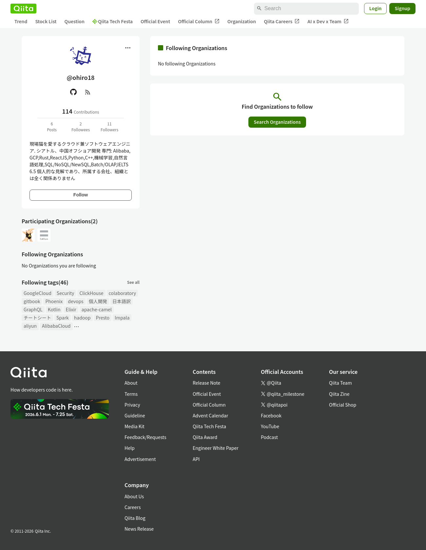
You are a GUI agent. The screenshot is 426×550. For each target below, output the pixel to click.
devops (75, 301)
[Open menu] (127, 47)
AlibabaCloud (56, 325)
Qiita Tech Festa (112, 21)
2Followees (80, 126)
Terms (131, 394)
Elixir (71, 309)
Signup (402, 8)
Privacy (132, 404)
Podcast (269, 437)
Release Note (206, 382)
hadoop (82, 317)
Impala (122, 317)
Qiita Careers (282, 21)
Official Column (199, 21)
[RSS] (88, 92)
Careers (133, 507)
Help (130, 448)
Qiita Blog (135, 518)
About (131, 382)
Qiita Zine (339, 394)
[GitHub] (73, 92)
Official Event (155, 21)
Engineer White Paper (216, 448)
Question (75, 21)
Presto (103, 317)
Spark (62, 317)
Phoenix (54, 301)
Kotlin (54, 309)
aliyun (30, 325)
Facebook (271, 415)
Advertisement (140, 459)
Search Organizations (277, 122)
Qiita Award (205, 437)
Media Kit (135, 426)
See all (133, 282)
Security (65, 293)
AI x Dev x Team (328, 21)
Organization (241, 21)
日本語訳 (121, 301)
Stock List (45, 21)
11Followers (109, 126)
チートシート (37, 317)
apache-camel (97, 309)
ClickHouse (91, 293)
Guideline (135, 415)
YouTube (270, 426)
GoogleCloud (37, 293)
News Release (139, 528)
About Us (134, 496)
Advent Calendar (210, 415)
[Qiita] (23, 8)
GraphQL (33, 309)
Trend (20, 21)
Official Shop (342, 404)
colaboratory (122, 293)
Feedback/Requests (145, 437)
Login (375, 8)
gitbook (32, 301)
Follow (80, 194)
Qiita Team (340, 382)
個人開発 (98, 301)
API (196, 459)
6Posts (52, 126)
